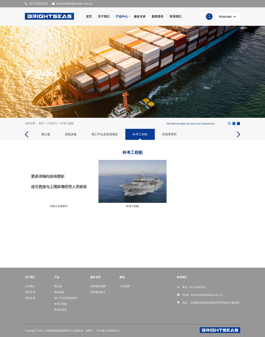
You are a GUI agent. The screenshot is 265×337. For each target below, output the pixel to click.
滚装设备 (71, 134)
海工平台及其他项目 (104, 134)
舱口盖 (45, 134)
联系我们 (175, 16)
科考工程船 (67, 123)
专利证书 (30, 298)
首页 (89, 16)
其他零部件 (169, 134)
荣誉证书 (30, 292)
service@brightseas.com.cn (74, 3)
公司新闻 (124, 286)
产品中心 (122, 16)
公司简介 (30, 286)
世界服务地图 (98, 286)
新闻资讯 (157, 16)
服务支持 (140, 16)
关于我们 (104, 16)
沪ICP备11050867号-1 (107, 330)
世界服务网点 (98, 292)
